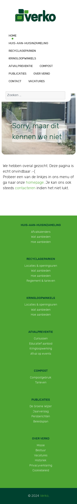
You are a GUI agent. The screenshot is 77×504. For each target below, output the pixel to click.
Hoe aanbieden (41, 242)
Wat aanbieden (41, 237)
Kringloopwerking (41, 348)
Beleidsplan (40, 421)
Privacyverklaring (40, 465)
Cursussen (41, 338)
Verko (44, 496)
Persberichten (40, 416)
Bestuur (41, 450)
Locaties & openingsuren (40, 266)
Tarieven (40, 382)
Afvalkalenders (41, 232)
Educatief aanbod (40, 343)
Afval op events (40, 353)
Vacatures (40, 455)
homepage (35, 182)
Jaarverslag (41, 411)
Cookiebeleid (40, 470)
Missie (41, 445)
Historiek (40, 460)
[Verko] (35, 15)
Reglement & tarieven (40, 281)
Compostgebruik (40, 377)
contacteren (25, 188)
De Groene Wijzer (41, 406)
